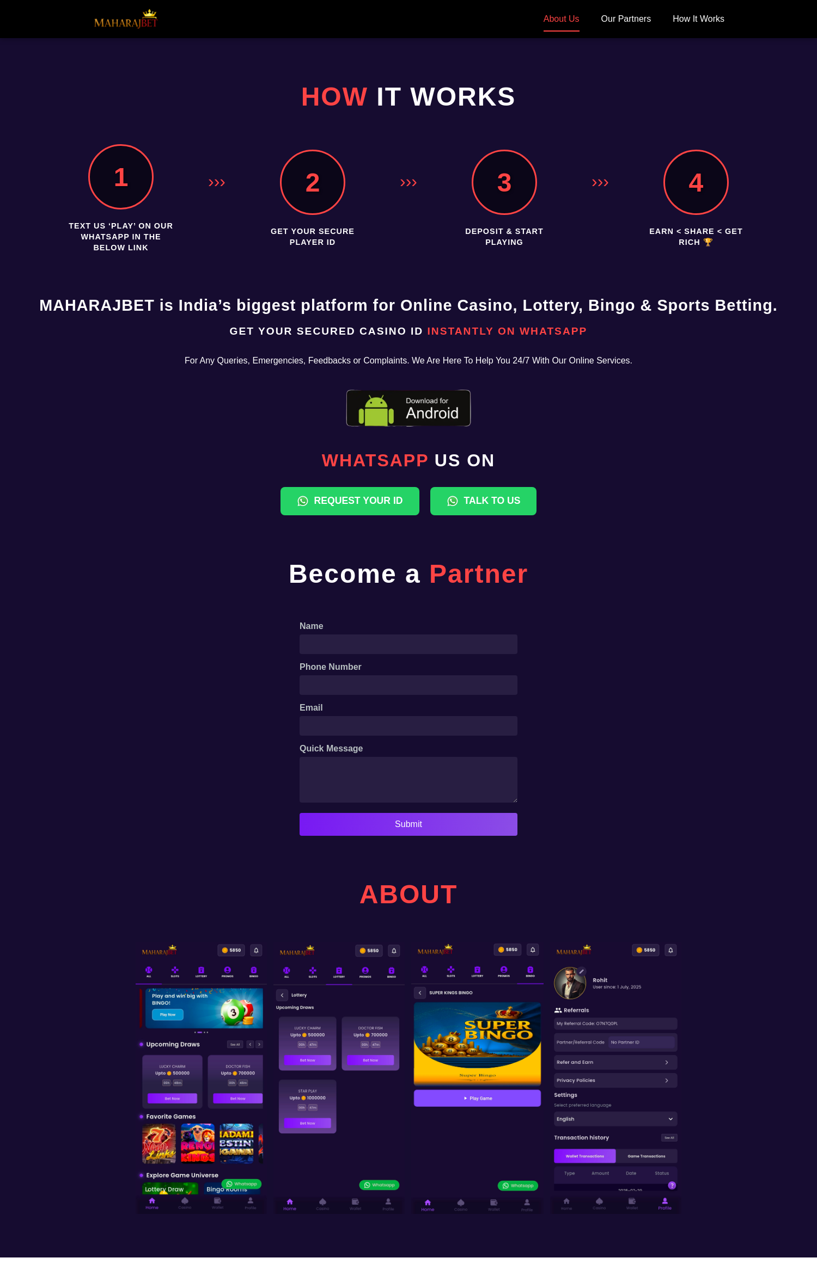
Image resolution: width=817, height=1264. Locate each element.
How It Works (698, 18)
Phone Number (331, 666)
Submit (408, 830)
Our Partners (626, 18)
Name (312, 626)
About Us (562, 18)
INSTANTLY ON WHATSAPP (507, 331)
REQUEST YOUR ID (350, 501)
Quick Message (331, 748)
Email (311, 707)
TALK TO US (484, 501)
